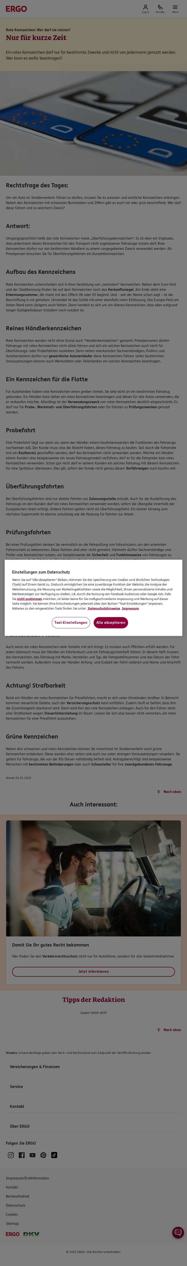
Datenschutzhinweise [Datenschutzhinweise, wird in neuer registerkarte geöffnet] (103, 608)
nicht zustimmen (29, 599)
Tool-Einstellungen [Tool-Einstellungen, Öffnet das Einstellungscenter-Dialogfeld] (70, 623)
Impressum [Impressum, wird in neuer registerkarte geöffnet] (130, 608)
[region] (93, 598)
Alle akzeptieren (110, 623)
